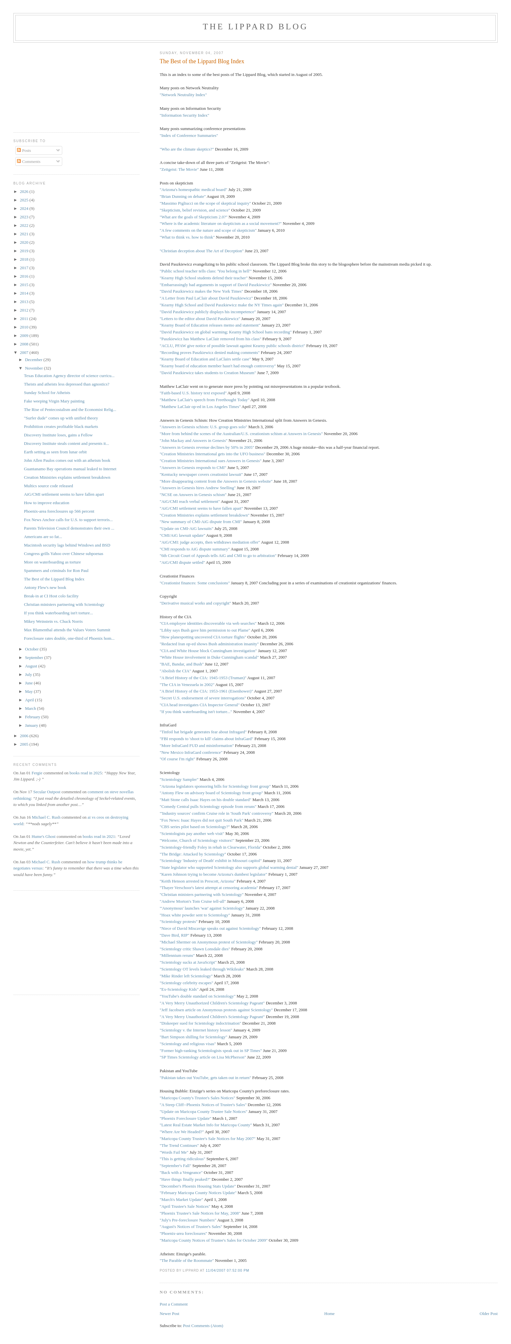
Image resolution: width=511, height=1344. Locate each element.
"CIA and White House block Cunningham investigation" (208, 650)
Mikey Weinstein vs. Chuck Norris (53, 621)
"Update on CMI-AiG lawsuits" (186, 528)
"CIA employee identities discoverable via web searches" (208, 623)
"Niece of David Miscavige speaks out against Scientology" (210, 928)
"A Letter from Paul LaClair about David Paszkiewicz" (206, 298)
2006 (24, 735)
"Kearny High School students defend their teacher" (204, 277)
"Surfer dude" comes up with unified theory (61, 418)
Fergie (37, 772)
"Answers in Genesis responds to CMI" (193, 467)
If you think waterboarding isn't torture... (58, 612)
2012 (24, 310)
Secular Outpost (46, 791)
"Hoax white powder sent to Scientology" (195, 915)
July (29, 674)
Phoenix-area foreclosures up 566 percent (59, 511)
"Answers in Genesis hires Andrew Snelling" (198, 487)
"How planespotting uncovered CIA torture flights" (203, 637)
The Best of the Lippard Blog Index (202, 61)
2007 (24, 352)
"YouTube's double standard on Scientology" (198, 996)
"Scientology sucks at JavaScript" (188, 962)
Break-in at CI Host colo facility (51, 595)
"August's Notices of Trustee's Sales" (191, 1226)
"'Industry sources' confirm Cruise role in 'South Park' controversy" (216, 813)
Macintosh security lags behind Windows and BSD (67, 545)
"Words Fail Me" (174, 1152)
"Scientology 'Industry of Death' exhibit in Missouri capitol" (211, 860)
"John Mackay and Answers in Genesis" (193, 440)
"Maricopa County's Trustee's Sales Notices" (197, 1097)
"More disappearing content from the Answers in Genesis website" (216, 481)
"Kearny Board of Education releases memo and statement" (210, 325)
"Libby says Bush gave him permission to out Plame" (205, 630)
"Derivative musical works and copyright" (195, 603)
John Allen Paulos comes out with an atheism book (67, 460)
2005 (24, 744)
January (32, 725)
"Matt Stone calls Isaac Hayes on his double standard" (205, 799)
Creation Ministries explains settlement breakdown (67, 477)
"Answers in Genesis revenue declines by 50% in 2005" (207, 447)
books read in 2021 (99, 836)
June (29, 682)
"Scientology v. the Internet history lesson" (196, 1030)
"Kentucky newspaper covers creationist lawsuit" (201, 474)
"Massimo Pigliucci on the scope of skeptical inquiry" (205, 203)
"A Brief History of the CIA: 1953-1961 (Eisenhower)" (206, 691)
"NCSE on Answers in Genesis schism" (193, 494)
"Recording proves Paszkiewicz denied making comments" (210, 352)
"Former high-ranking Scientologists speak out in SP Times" (211, 1050)
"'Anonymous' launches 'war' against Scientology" (202, 908)
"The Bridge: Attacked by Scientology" (193, 854)
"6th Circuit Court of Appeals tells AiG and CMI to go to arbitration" (218, 555)
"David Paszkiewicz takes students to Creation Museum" (208, 372)
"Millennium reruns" (177, 955)
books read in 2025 (85, 772)
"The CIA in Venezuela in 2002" (187, 684)
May (29, 691)
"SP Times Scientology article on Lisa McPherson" (203, 1057)
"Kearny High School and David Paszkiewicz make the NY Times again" (222, 304)
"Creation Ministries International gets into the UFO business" (212, 453)
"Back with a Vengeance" (181, 1172)
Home (329, 1313)
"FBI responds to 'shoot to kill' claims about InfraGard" (207, 738)
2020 (24, 242)
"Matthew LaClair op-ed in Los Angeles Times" (200, 406)
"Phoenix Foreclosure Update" (186, 1118)
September (34, 657)
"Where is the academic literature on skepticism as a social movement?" (221, 223)
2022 (24, 225)
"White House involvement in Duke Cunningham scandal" (209, 657)
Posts (24, 150)
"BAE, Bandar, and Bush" (182, 664)
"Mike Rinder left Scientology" (186, 975)
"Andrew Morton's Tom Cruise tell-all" (193, 901)
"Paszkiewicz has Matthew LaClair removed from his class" (210, 338)
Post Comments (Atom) (203, 1325)
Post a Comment (174, 1304)
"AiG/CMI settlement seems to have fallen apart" (201, 508)
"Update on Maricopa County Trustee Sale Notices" (203, 1111)
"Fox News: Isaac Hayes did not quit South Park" (201, 820)
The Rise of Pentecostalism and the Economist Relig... (70, 409)
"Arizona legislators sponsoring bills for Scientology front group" (215, 786)
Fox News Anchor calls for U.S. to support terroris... (68, 519)
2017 (24, 267)
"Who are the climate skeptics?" (187, 149)
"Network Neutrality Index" (183, 94)
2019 (24, 250)
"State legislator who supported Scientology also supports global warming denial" (229, 867)
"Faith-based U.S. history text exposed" (193, 392)
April (30, 699)
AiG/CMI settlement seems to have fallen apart (64, 494)
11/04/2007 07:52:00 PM (227, 1270)
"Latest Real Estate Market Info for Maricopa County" (206, 1124)
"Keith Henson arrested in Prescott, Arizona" (198, 881)
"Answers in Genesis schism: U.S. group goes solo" (203, 426)
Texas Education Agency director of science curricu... (69, 375)
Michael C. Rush (46, 817)
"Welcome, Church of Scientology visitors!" (197, 840)
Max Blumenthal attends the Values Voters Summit (67, 629)
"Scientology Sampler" (179, 779)
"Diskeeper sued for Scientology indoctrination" (200, 1023)
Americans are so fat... (43, 536)
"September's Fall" (175, 1165)
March (31, 708)
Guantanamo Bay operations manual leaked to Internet (70, 468)
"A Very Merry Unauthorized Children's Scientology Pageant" (212, 1003)
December (34, 359)
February (33, 716)
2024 (24, 208)
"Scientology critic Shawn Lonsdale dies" (195, 948)
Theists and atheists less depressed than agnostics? (66, 384)
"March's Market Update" (181, 1199)
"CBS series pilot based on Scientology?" (195, 826)
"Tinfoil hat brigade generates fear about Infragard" (203, 731)
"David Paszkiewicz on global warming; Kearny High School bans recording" (226, 331)
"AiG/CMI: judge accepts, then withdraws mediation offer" (210, 542)
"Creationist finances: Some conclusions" (195, 582)
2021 (24, 233)
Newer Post (169, 1313)
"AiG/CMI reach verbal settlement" (190, 501)
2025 (24, 199)
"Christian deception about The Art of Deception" (202, 250)
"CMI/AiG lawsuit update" (182, 535)
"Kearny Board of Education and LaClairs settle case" (205, 359)
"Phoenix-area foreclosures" (183, 1233)
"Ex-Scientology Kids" (179, 989)
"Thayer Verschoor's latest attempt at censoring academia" (209, 887)
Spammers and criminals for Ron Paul (56, 570)
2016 (24, 276)
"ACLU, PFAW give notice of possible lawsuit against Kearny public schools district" (232, 345)
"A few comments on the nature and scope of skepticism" (208, 230)
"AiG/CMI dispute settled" (182, 562)
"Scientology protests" (178, 921)
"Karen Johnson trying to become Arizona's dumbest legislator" (213, 874)
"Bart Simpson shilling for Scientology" (193, 1036)
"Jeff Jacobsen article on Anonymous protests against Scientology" (216, 1009)
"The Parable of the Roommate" (187, 1260)
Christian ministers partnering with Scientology (64, 604)
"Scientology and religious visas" (188, 1043)
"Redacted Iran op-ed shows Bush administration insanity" (209, 643)
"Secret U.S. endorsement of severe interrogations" (203, 697)
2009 (24, 335)
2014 (24, 293)
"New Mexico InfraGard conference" (191, 752)
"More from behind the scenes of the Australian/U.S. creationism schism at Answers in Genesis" (241, 433)
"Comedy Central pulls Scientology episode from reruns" (208, 806)
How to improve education (46, 502)
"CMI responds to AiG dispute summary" (195, 549)
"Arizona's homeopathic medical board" (193, 189)
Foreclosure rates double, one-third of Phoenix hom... (69, 638)
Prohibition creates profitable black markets (61, 426)
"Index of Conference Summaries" (189, 135)
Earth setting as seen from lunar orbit (55, 451)
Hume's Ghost (43, 836)
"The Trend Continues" (179, 1145)
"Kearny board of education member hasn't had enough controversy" (218, 365)
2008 (24, 344)
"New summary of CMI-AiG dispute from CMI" (201, 521)
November (34, 368)
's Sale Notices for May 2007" (230, 1138)
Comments (28, 161)
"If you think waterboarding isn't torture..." (196, 711)
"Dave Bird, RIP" (174, 935)
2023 (24, 216)
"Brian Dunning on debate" (183, 196)
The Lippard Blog (255, 26)
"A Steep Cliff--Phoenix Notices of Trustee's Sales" (203, 1104)
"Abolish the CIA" (175, 670)
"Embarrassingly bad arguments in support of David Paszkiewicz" (216, 284)
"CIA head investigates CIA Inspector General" (200, 704)
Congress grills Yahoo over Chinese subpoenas (63, 553)
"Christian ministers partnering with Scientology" (202, 894)
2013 (24, 301)
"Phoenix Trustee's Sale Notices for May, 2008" (200, 1213)
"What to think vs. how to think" (187, 237)
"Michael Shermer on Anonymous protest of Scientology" (209, 942)
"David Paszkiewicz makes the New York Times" (201, 291)
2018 (24, 259)
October (32, 649)
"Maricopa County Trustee (182, 1138)
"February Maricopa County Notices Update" (198, 1192)
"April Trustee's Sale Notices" (185, 1206)
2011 (24, 318)
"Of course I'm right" (177, 758)
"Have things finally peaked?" (185, 1179)
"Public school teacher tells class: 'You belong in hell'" (206, 271)
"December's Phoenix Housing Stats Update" (198, 1186)
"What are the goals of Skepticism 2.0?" (193, 216)
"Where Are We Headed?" (182, 1131)
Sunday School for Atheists (47, 392)
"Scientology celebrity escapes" (186, 982)
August (31, 666)
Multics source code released (48, 485)
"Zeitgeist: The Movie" (179, 169)
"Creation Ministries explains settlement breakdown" (205, 515)
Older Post (489, 1313)
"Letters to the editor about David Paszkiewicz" (200, 318)
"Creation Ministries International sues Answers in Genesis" (210, 460)
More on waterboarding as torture (52, 562)
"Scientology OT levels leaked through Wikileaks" (202, 969)
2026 (24, 191)
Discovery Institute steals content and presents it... (66, 443)
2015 (24, 284)
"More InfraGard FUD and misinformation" (197, 745)
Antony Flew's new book (45, 587)
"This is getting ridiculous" (182, 1158)
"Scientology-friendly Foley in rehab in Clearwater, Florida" (211, 847)
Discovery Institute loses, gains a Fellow (58, 434)
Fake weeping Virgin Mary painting (54, 401)
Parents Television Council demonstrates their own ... (69, 528)
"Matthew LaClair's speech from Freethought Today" (205, 399)
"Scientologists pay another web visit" (192, 833)
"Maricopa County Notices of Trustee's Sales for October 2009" (214, 1240)
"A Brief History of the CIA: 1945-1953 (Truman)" (203, 677)
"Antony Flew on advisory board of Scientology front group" (211, 792)
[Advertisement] (32, 85)
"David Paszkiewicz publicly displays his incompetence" (208, 311)
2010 (24, 327)
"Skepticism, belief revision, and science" (195, 210)
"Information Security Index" (184, 115)
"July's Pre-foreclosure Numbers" (188, 1220)
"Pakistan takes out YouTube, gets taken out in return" (205, 1077)
